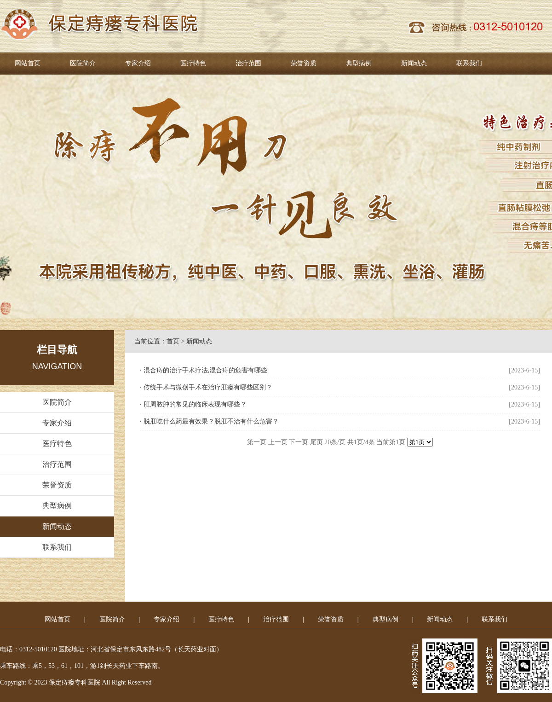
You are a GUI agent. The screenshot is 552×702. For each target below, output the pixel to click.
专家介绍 (138, 63)
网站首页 (27, 63)
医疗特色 (193, 63)
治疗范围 (248, 63)
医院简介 (83, 63)
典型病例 (359, 63)
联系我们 (469, 63)
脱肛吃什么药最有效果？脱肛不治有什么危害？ (211, 421)
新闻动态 (414, 63)
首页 (173, 341)
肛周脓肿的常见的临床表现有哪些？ (195, 404)
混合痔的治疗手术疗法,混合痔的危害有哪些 (206, 370)
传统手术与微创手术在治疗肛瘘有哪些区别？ (208, 387)
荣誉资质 (303, 63)
